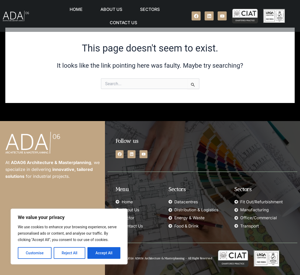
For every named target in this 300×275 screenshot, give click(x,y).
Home (76, 9)
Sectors (150, 9)
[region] (69, 236)
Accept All (103, 253)
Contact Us (123, 22)
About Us (111, 9)
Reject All (69, 253)
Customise (35, 253)
